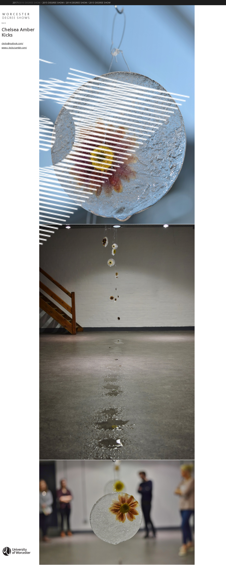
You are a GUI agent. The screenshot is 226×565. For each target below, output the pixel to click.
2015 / (53, 2)
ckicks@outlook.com (12, 43)
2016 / (30, 2)
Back (4, 23)
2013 (99, 2)
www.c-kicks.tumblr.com (14, 47)
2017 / (16, 2)
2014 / (77, 2)
